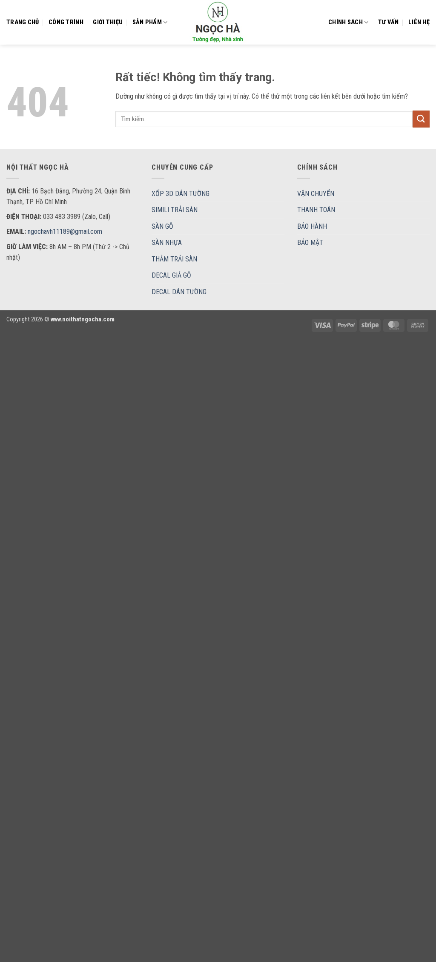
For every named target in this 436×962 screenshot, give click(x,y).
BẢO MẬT (310, 242)
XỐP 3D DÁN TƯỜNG (180, 194)
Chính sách (348, 22)
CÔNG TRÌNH (66, 22)
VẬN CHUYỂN (315, 194)
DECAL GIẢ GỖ (171, 275)
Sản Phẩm (150, 22)
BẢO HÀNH (312, 226)
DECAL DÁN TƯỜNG (179, 292)
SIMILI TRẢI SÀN (175, 210)
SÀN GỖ (162, 226)
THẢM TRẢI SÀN (174, 259)
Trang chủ (22, 22)
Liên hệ (419, 22)
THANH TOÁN (316, 210)
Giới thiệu (108, 22)
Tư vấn (388, 22)
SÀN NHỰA (167, 242)
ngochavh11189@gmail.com (65, 231)
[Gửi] (421, 119)
